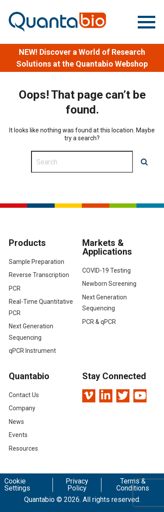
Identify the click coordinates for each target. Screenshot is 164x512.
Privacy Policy (77, 485)
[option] (82, 58)
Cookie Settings (17, 485)
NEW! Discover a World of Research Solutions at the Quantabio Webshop (82, 57)
